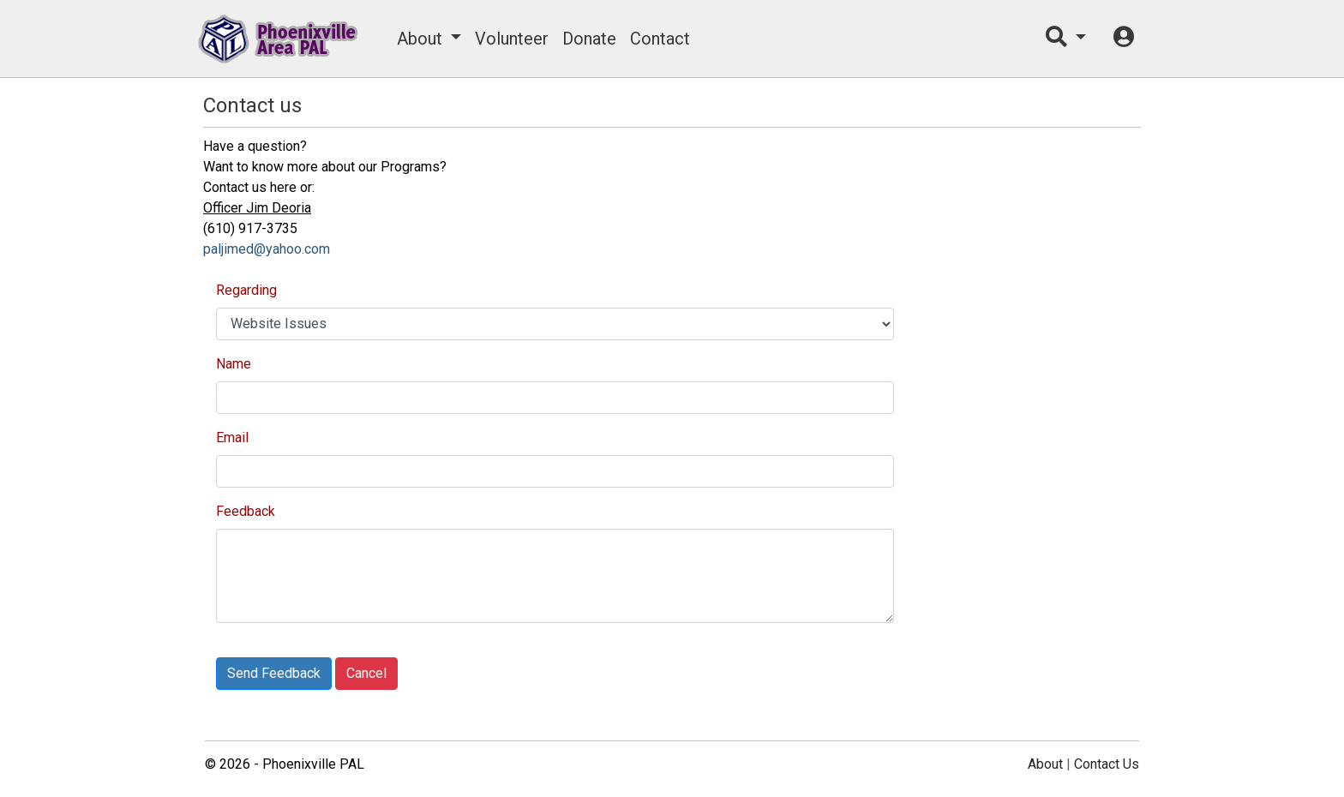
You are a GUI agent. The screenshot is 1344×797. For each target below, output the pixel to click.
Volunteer (512, 38)
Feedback (245, 511)
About (419, 38)
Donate (589, 38)
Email (232, 437)
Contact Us (1106, 764)
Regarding (246, 290)
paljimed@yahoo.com (266, 249)
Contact (660, 38)
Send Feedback (274, 673)
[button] (1066, 38)
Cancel (366, 673)
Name (233, 364)
